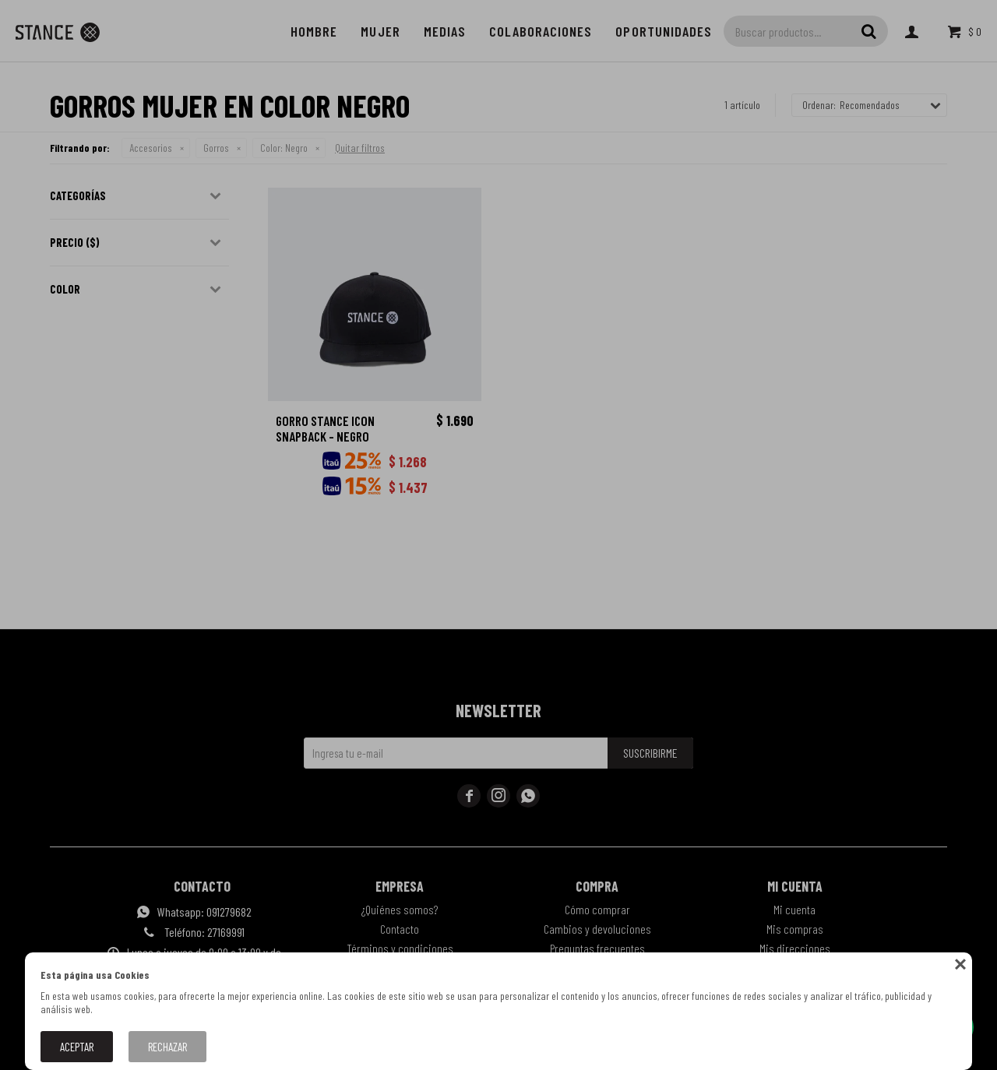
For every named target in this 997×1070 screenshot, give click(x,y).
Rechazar (167, 1047)
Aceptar (76, 1047)
